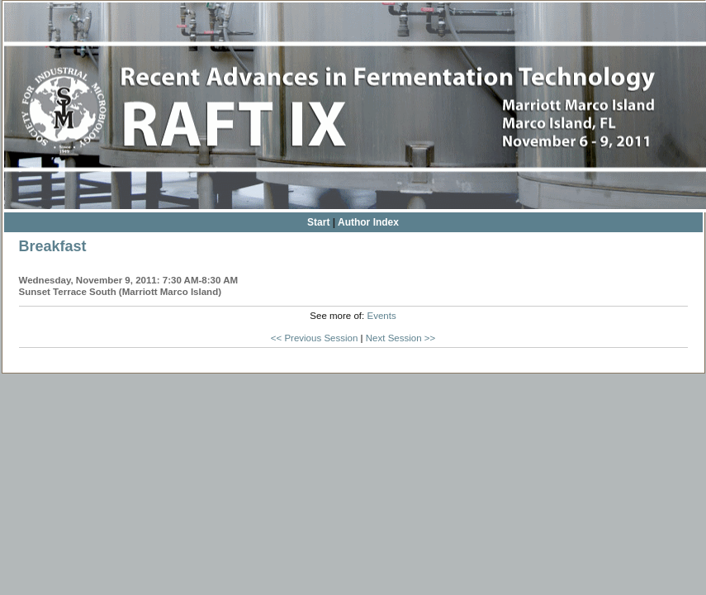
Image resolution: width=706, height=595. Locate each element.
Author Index (368, 222)
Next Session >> (401, 338)
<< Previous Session (314, 338)
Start (318, 222)
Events (381, 316)
